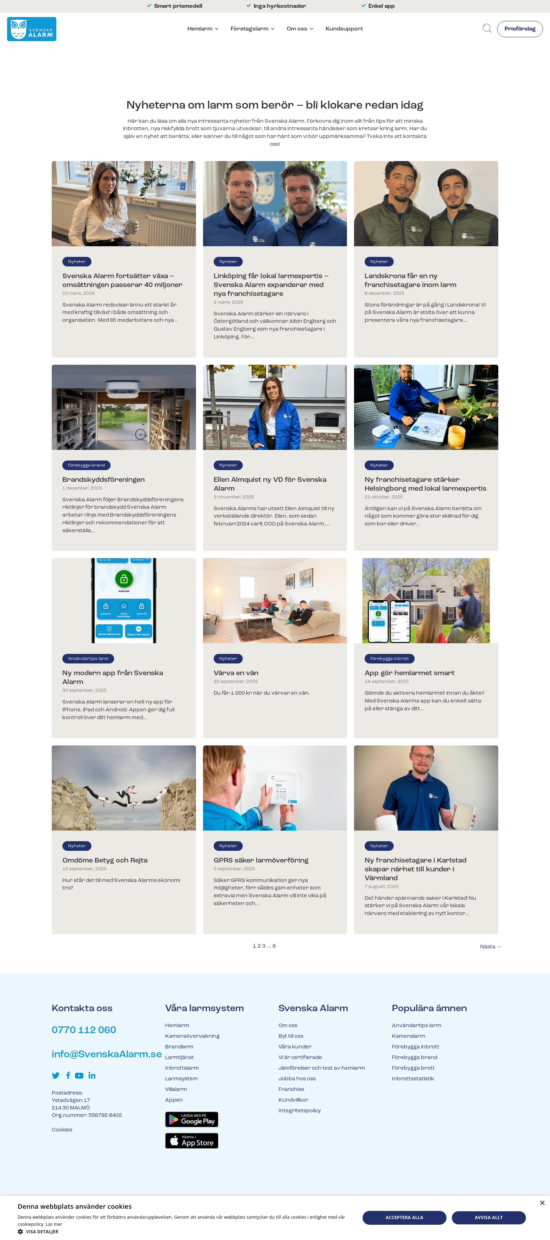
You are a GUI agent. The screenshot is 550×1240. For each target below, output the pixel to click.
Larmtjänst (179, 1057)
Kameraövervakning (192, 1036)
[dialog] (275, 1218)
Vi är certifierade (300, 1057)
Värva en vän (236, 673)
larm (401, 129)
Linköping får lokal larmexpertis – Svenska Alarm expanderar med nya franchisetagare (271, 285)
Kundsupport (344, 29)
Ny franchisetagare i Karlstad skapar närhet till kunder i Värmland (415, 869)
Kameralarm (408, 1036)
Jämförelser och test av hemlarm (322, 1068)
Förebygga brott (413, 1068)
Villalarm (176, 1089)
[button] (184, 1231)
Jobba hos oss (297, 1079)
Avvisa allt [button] (489, 1217)
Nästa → (491, 947)
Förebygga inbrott (389, 659)
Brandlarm (179, 1047)
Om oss (297, 29)
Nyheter (77, 262)
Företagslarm (249, 29)
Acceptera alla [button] (404, 1217)
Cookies (62, 1130)
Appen (174, 1100)
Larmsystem (181, 1079)
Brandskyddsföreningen (103, 480)
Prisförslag (519, 29)
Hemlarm (199, 29)
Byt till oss (291, 1036)
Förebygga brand (86, 465)
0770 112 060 (84, 1031)
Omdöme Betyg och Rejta (104, 860)
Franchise (291, 1089)
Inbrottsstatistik (413, 1079)
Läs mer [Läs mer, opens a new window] (54, 1224)
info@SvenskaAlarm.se (107, 1055)
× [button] (542, 1203)
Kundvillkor (293, 1100)
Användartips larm (88, 659)
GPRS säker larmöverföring (261, 860)
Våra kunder (295, 1047)
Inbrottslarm (182, 1068)
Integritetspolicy (300, 1111)
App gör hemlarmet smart (410, 673)
